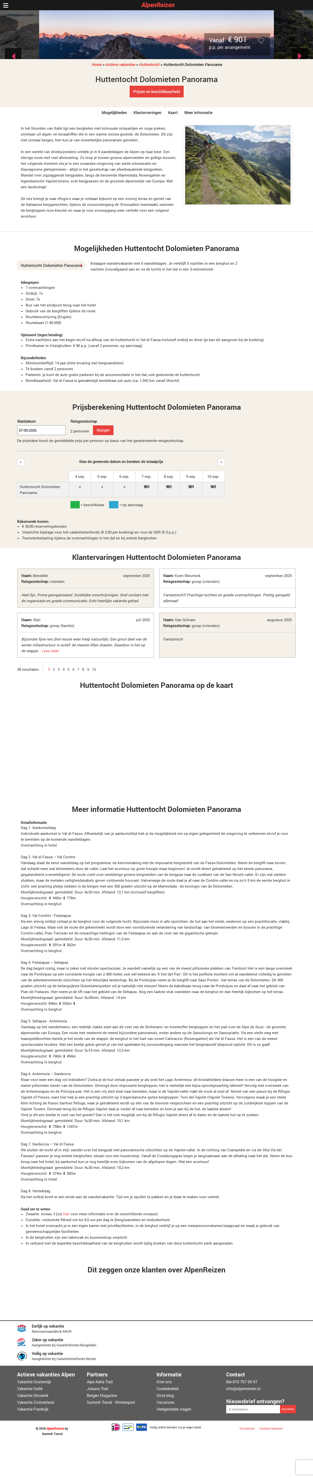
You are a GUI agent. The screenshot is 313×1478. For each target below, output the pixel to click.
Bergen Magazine (102, 1395)
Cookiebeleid (167, 1388)
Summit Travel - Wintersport (111, 1402)
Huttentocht (149, 64)
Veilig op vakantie (47, 1353)
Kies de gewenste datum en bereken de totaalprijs (121, 461)
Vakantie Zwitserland (35, 1402)
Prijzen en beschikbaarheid (156, 91)
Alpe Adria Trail (100, 1381)
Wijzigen (103, 430)
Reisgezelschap (83, 421)
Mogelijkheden (114, 112)
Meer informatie (198, 112)
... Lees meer (48, 650)
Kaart (173, 112)
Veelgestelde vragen (173, 1409)
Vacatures (165, 1402)
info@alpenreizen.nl (243, 1388)
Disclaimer (247, 1428)
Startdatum (26, 421)
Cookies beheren (271, 1428)
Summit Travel (52, 1434)
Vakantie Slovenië (32, 1395)
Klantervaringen (147, 112)
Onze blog (165, 1395)
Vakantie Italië (29, 1388)
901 (147, 486)
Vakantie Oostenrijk (34, 1381)
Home (96, 64)
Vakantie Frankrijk (32, 1409)
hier (66, 1213)
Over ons (164, 1381)
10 (94, 669)
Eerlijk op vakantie (48, 1326)
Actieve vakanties (120, 64)
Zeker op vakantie (47, 1339)
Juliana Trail (97, 1388)
